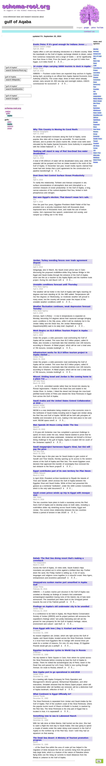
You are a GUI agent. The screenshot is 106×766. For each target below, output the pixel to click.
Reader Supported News (96, 125)
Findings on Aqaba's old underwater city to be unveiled (61, 606)
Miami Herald (97, 101)
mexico (10, 126)
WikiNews (96, 157)
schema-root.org (13, 108)
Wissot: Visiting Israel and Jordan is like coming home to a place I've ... (62, 378)
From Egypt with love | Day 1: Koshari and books (58, 628)
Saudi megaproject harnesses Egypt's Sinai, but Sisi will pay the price (61, 448)
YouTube (100, 28)
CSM (94, 65)
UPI (94, 150)
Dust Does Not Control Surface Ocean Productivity (58, 175)
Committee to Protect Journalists (97, 70)
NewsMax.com (97, 115)
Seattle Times (97, 139)
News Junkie (97, 113)
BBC (94, 58)
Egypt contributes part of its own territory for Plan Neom (62, 471)
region (7, 111)
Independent (97, 96)
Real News (96, 129)
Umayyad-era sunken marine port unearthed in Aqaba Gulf (60, 583)
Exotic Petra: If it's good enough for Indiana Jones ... (60, 44)
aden (9, 122)
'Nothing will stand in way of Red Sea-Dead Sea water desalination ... (60, 152)
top (98, 761)
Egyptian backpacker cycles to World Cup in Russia (59, 650)
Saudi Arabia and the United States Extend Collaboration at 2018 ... (61, 402)
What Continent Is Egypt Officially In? (52, 694)
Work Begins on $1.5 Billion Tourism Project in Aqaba (60, 330)
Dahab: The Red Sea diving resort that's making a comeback (58, 559)
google (86, 28)
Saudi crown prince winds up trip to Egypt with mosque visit (61, 494)
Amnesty (96, 51)
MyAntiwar (96, 108)
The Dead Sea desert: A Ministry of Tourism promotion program (60, 739)
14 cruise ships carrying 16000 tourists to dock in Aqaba (62, 66)
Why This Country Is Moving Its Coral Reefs (55, 129)
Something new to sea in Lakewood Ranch (54, 716)
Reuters (95, 131)
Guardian (96, 89)
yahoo (93, 28)
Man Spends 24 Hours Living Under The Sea (55, 425)
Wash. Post (96, 153)
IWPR (95, 94)
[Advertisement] (56, 105)
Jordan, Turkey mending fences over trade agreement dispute (60, 261)
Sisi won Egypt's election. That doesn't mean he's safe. (61, 197)
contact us (89, 31)
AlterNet (95, 49)
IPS (94, 91)
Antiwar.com (97, 54)
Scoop (95, 134)
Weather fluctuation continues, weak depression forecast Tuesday (61, 307)
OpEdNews (96, 120)
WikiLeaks (96, 155)
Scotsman (96, 136)
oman (9, 128)
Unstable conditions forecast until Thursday (55, 284)
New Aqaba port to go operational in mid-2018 (56, 672)
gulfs (8, 113)
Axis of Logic (97, 56)
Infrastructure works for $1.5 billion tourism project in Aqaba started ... (60, 353)
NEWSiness (97, 110)
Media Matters (97, 98)
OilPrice (95, 117)
